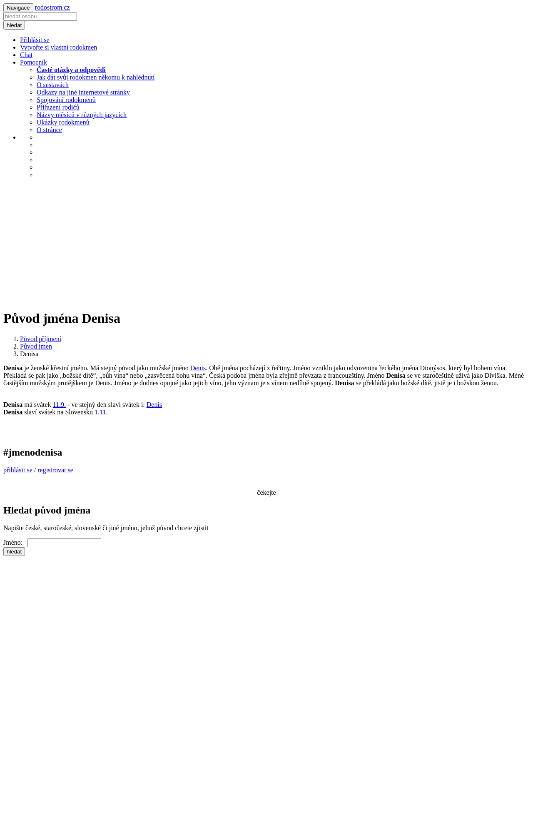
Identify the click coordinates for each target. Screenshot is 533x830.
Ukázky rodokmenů (63, 122)
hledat (14, 25)
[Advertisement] (266, 243)
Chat (26, 54)
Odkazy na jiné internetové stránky (83, 92)
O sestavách (53, 84)
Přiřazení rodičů (58, 107)
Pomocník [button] (33, 62)
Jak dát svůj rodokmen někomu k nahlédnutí (96, 77)
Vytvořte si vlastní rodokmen (58, 47)
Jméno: (15, 542)
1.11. (101, 412)
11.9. (59, 404)
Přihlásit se (35, 39)
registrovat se (55, 470)
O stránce (49, 129)
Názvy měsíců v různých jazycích (82, 114)
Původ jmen (36, 346)
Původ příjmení (40, 338)
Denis (198, 367)
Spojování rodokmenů (66, 99)
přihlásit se (17, 470)
